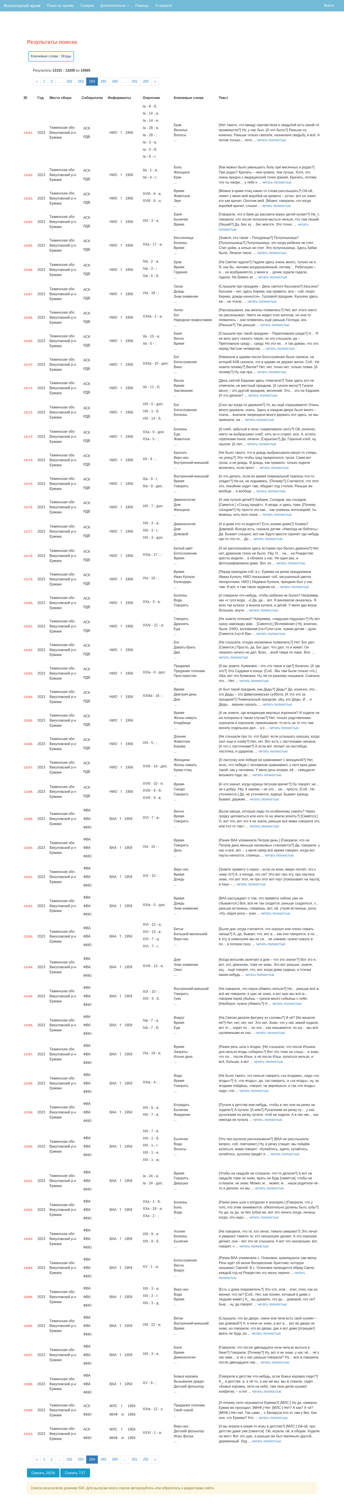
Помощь (142, 5)
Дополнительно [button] (114, 5)
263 (81, 81)
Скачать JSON (43, 1473)
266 (115, 81)
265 (103, 81)
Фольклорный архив (22, 6)
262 (69, 81)
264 (92, 81)
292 (146, 81)
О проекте (164, 5)
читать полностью (271, 140)
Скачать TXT (75, 1473)
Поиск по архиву (60, 5)
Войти (329, 5)
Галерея (87, 5)
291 (135, 81)
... (59, 81)
